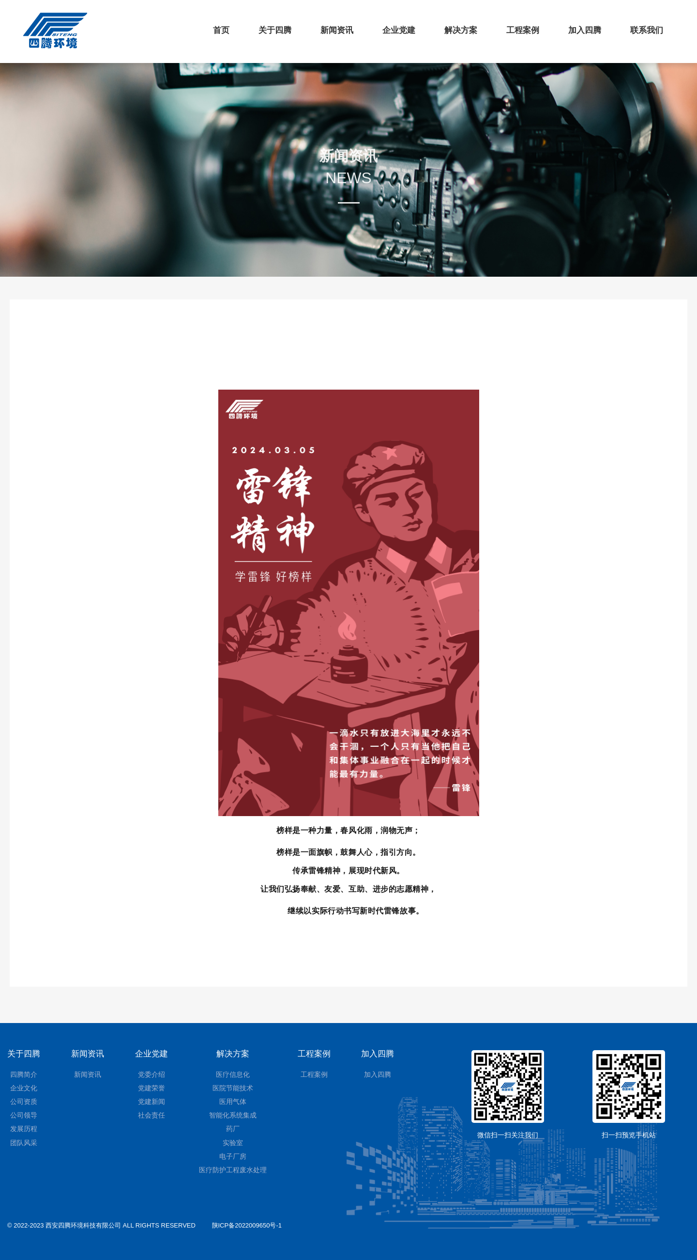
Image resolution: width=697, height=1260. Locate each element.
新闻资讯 (336, 30)
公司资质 (23, 1101)
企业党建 (398, 30)
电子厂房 (232, 1156)
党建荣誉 (151, 1088)
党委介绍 (151, 1074)
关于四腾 (274, 30)
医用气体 (232, 1101)
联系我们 (646, 30)
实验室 (233, 1143)
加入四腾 (584, 30)
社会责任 (151, 1115)
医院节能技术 (232, 1088)
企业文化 (23, 1088)
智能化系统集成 (233, 1115)
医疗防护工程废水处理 (233, 1170)
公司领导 (23, 1115)
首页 (221, 30)
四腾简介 (23, 1074)
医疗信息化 (233, 1074)
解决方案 (460, 30)
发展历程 (23, 1129)
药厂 (233, 1129)
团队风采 (23, 1143)
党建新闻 (151, 1101)
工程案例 (522, 30)
